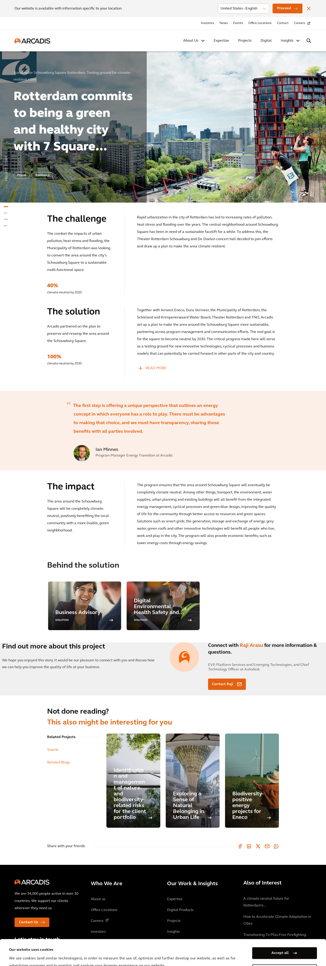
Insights (287, 41)
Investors (207, 23)
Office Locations (259, 23)
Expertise (221, 41)
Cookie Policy (127, 954)
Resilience (42, 175)
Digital (266, 41)
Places (21, 175)
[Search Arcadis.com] (309, 40)
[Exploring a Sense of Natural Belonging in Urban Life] (193, 781)
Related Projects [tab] (61, 737)
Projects (245, 41)
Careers (299, 23)
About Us (190, 41)
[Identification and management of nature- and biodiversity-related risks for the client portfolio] (133, 781)
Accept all (280, 927)
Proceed (284, 8)
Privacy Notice (93, 954)
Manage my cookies (280, 944)
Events (238, 23)
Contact (283, 23)
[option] (163, 125)
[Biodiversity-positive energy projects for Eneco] (252, 781)
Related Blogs (58, 762)
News (224, 23)
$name (52, 750)
